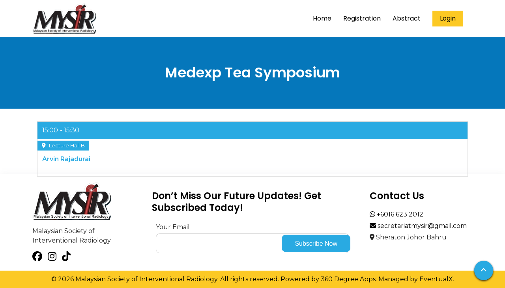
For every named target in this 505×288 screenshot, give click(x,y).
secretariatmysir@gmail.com (418, 226)
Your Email (173, 227)
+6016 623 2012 (396, 214)
